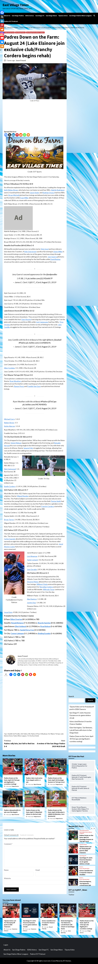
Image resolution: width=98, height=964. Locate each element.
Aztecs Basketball (84, 868)
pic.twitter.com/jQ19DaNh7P (39, 278)
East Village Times (16, 5)
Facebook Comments (27, 835)
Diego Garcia (15, 786)
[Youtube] (2, 38)
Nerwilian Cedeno (46, 587)
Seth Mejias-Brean (11, 190)
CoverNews (55, 961)
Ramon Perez (19, 386)
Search (71, 696)
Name (6, 870)
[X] (9, 134)
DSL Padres (31, 734)
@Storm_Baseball (54, 340)
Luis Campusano (42, 322)
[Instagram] (2, 34)
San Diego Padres (18, 16)
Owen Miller (58, 252)
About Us (7, 16)
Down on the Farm (9, 32)
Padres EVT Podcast (11, 21)
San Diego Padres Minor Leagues (80, 16)
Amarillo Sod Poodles (14, 734)
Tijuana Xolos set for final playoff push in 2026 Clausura (81, 708)
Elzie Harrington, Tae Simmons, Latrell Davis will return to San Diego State (80, 730)
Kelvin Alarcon (9, 426)
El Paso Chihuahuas (41, 734)
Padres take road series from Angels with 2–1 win (34, 780)
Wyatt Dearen (37, 784)
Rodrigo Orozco (48, 193)
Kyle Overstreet (30, 252)
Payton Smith (56, 501)
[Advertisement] (34, 117)
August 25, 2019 (49, 282)
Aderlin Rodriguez (58, 190)
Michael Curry (9, 419)
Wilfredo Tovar (48, 589)
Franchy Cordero (47, 506)
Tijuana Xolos (63, 16)
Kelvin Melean (16, 443)
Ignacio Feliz (28, 448)
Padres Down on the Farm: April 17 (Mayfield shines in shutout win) (34, 812)
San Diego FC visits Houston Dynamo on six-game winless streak (80, 715)
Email (38, 870)
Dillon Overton (16, 619)
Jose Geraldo (32, 569)
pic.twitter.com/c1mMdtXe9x (38, 343)
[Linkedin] (13, 134)
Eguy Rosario (26, 319)
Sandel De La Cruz (27, 630)
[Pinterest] (17, 134)
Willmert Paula (42, 584)
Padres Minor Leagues (20, 736)
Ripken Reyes (9, 423)
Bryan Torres (9, 520)
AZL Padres (24, 734)
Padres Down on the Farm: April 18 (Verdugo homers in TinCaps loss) (56, 780)
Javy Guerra (52, 257)
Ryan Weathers (15, 381)
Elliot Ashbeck (20, 626)
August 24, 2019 (49, 408)
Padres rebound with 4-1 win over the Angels (12, 811)
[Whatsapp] (24, 134)
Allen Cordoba (9, 368)
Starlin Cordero (9, 486)
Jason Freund (21, 60)
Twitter (71, 895)
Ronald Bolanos (17, 623)
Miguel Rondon (22, 496)
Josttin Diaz (31, 603)
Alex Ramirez (32, 599)
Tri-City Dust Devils (33, 736)
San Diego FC (39, 16)
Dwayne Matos (32, 582)
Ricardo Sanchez (44, 623)
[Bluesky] (2, 42)
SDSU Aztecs (29, 16)
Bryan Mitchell (13, 195)
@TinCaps (52, 401)
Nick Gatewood (10, 469)
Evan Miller (24, 198)
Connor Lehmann (17, 633)
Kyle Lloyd (45, 249)
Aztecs (81, 866)
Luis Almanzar (32, 556)
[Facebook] (6, 134)
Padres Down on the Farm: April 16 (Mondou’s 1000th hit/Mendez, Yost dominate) (56, 813)
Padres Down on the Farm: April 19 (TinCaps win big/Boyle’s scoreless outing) (12, 781)
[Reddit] (20, 134)
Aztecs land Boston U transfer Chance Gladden (80, 722)
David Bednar (55, 259)
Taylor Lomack (32, 560)
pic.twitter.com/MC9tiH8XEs (34, 404)
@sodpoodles (51, 274)
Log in (6, 945)
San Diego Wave (51, 16)
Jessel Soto (8, 612)
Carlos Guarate (9, 539)
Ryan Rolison (45, 626)
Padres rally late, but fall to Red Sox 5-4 (19, 743)
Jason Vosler (34, 193)
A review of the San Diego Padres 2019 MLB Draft (50, 743)
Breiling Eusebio (44, 633)
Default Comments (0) (11, 835)
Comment (8, 844)
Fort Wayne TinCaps (54, 734)
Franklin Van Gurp (34, 386)
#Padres (22, 343)
